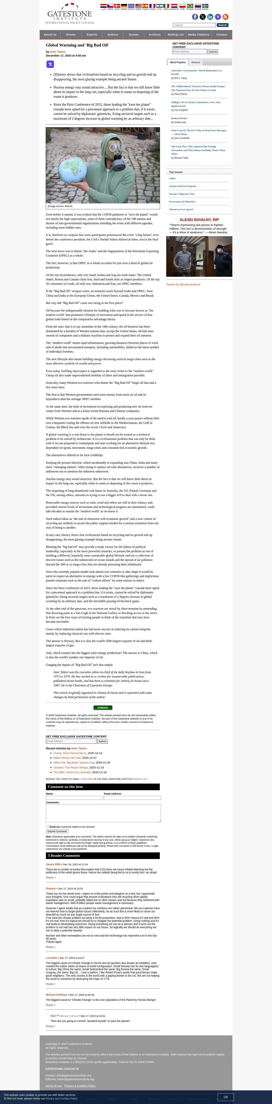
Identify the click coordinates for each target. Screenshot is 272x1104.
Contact (221, 34)
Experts (92, 34)
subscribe (87, 778)
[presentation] (178, 62)
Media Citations (198, 34)
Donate (134, 34)
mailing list (140, 778)
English (138, 9)
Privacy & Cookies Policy (80, 1085)
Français (152, 9)
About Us (50, 34)
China (172, 178)
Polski (182, 9)
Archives (155, 34)
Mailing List (176, 34)
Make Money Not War (67, 757)
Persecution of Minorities (182, 201)
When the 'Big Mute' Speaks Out (73, 762)
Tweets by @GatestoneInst (183, 284)
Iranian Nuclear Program (182, 186)
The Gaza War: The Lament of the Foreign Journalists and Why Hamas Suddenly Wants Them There (198, 150)
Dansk (117, 9)
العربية (103, 9)
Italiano (166, 9)
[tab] (178, 62)
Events (71, 34)
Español (145, 9)
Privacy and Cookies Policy (61, 1098)
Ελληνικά (131, 9)
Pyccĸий (198, 9)
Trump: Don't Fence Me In (69, 753)
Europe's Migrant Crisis (182, 193)
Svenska (205, 9)
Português (190, 9)
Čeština (110, 9)
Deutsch (124, 9)
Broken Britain (179, 118)
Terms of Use (53, 1085)
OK (226, 1097)
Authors (112, 34)
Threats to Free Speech (181, 209)
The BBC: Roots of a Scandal (71, 772)
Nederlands (174, 9)
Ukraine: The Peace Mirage (70, 767)
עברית (159, 9)
